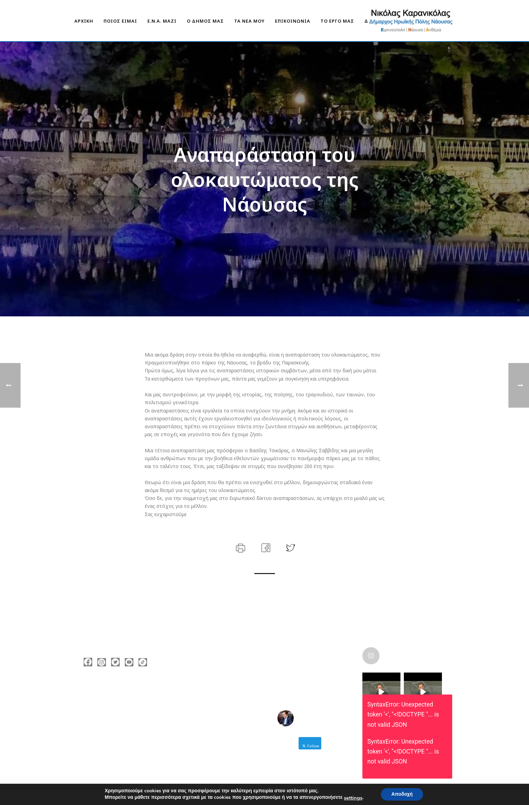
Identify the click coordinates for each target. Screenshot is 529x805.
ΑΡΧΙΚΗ (83, 21)
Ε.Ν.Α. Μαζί (162, 21)
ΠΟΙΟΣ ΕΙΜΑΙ (120, 21)
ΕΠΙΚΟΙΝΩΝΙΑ (292, 21)
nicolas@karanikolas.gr (120, 722)
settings (353, 798)
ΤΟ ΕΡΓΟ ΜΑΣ (337, 21)
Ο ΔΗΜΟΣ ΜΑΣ (205, 21)
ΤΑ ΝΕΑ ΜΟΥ (249, 21)
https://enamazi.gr (115, 732)
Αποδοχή (401, 794)
